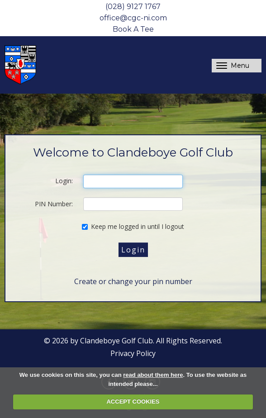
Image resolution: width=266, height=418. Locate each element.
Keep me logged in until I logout (133, 226)
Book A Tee (133, 29)
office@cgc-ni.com (133, 18)
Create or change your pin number (133, 281)
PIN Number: (54, 204)
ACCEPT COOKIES (132, 401)
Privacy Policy (133, 353)
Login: (64, 180)
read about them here (153, 374)
